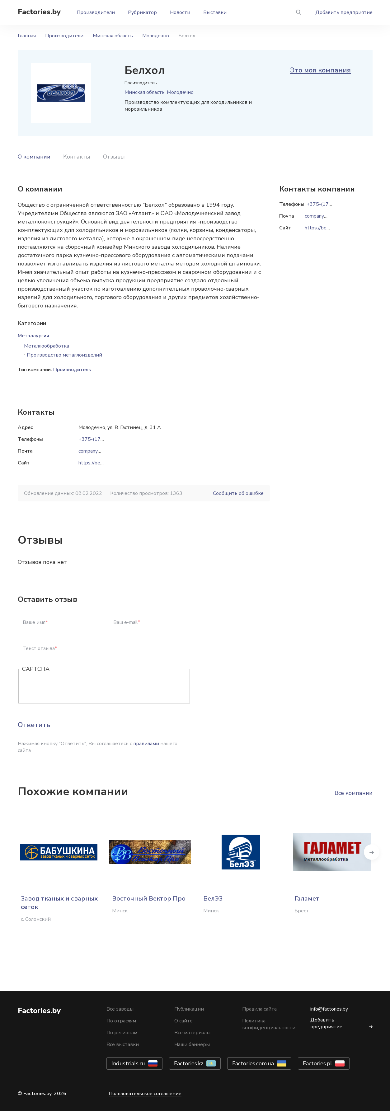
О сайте (183, 1020)
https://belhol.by (96, 462)
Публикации (189, 1009)
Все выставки (122, 1044)
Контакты (76, 156)
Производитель (72, 369)
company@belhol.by (100, 451)
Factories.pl (317, 1063)
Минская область (113, 35)
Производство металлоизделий (64, 355)
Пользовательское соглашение (145, 1093)
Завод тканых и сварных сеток (59, 902)
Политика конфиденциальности (268, 1024)
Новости (180, 12)
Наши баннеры (192, 1044)
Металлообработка (46, 346)
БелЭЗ (213, 898)
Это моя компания (320, 70)
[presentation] (69, 687)
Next (372, 852)
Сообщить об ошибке (238, 493)
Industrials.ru (128, 1063)
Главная (27, 35)
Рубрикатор (142, 12)
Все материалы (192, 1032)
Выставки (215, 12)
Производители (96, 12)
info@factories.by (329, 1009)
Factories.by (39, 12)
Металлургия (33, 335)
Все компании (354, 793)
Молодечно (155, 35)
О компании (34, 156)
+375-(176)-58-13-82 (103, 439)
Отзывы (114, 156)
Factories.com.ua (253, 1063)
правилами (146, 743)
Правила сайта (259, 1009)
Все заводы (120, 1009)
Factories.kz (188, 1063)
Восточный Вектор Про (149, 898)
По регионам (121, 1032)
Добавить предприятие (344, 12)
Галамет (306, 898)
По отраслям (121, 1020)
